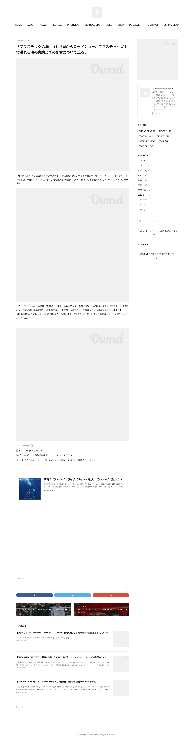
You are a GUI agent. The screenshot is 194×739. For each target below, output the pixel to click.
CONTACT (153, 25)
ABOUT (31, 25)
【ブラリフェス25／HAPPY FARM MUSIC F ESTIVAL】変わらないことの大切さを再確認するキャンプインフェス (64, 633)
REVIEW (163, 136)
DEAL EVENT (136, 25)
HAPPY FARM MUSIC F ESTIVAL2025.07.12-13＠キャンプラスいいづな (42, 638)
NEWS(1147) (20, 578)
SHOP (121, 25)
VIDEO (109, 25)
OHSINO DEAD (147, 131)
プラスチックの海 (24, 445)
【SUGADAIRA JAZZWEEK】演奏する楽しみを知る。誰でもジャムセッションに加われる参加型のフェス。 (62, 657)
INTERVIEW (73, 25)
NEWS (43, 25)
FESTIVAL (57, 25)
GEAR (163, 141)
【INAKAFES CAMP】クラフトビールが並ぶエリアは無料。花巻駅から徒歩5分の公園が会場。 (56, 682)
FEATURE (146, 146)
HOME (18, 25)
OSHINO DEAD (171, 25)
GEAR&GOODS (92, 25)
